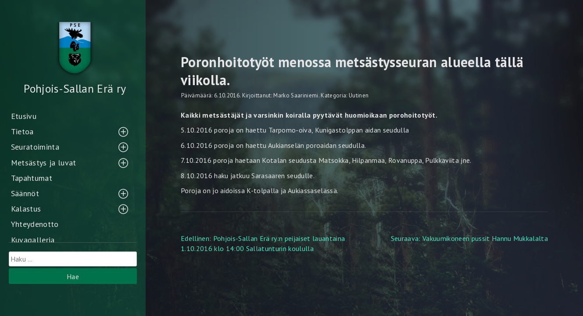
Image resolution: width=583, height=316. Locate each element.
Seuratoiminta (35, 147)
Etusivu (23, 116)
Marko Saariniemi (295, 95)
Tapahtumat (31, 178)
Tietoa (22, 131)
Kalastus (26, 209)
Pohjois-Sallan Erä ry (75, 88)
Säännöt (25, 193)
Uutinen (358, 95)
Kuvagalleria (33, 240)
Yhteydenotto (35, 224)
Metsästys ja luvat (43, 163)
